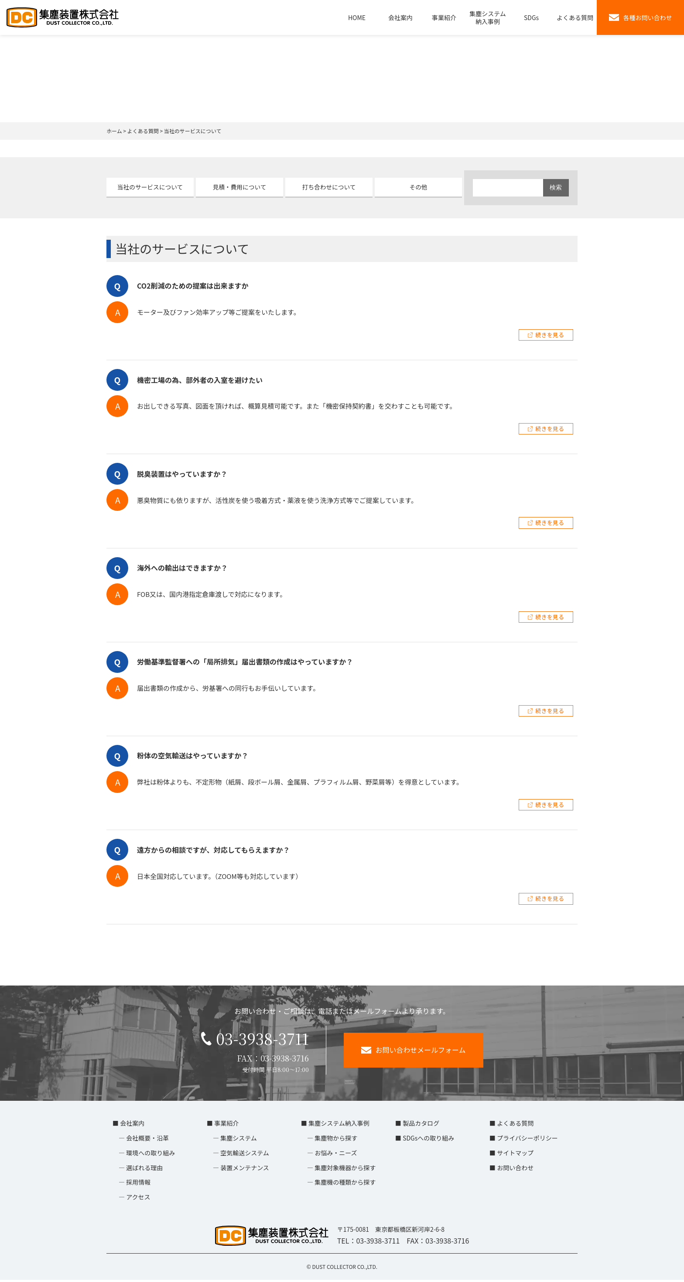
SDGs (531, 17)
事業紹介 (444, 17)
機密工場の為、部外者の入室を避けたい (200, 380)
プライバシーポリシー (527, 1140)
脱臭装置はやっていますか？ (182, 474)
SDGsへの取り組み (428, 1140)
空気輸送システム (244, 1155)
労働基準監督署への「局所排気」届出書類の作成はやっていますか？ (245, 661)
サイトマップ (515, 1155)
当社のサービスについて (150, 187)
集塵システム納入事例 (487, 17)
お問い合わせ (515, 1169)
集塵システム (238, 1140)
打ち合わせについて (328, 187)
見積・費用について (239, 187)
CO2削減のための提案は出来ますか (193, 285)
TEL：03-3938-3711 (368, 1242)
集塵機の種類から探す (345, 1184)
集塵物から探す (336, 1140)
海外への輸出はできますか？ (182, 567)
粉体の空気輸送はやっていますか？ (192, 755)
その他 (418, 187)
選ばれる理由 (144, 1169)
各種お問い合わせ (640, 17)
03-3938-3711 (255, 1039)
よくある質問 (575, 17)
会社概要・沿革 (147, 1140)
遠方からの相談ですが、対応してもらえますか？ (213, 849)
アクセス (138, 1199)
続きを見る (550, 335)
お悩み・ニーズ (336, 1155)
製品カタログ (421, 1125)
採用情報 (138, 1184)
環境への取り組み (150, 1155)
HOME (357, 17)
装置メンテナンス (244, 1169)
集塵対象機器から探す (345, 1169)
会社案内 (400, 17)
